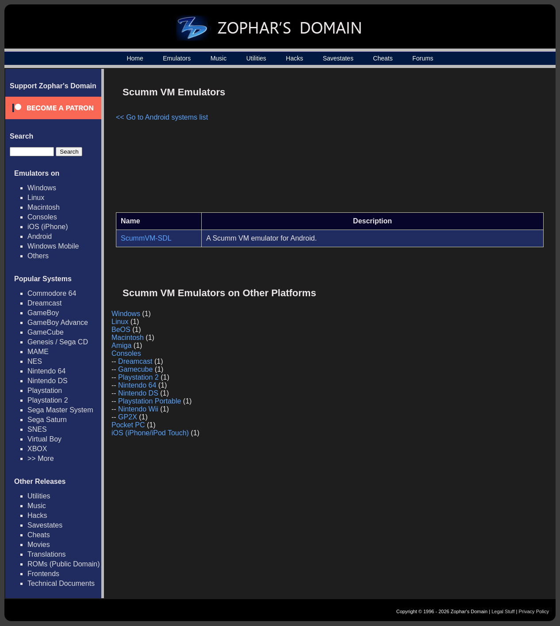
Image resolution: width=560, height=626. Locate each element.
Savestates (338, 58)
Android (39, 236)
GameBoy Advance (57, 322)
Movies (38, 544)
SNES (37, 429)
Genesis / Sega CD (57, 342)
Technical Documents (61, 583)
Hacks (294, 58)
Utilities (256, 58)
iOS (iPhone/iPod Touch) (150, 433)
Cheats (382, 58)
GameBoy (43, 313)
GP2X (127, 417)
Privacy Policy (534, 611)
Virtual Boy (44, 439)
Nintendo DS (47, 381)
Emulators (177, 58)
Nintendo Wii (138, 409)
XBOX (37, 449)
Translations (46, 554)
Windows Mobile (53, 246)
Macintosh (43, 207)
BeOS (120, 329)
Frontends (43, 573)
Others (38, 256)
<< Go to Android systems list (162, 117)
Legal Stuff (502, 611)
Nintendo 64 (46, 371)
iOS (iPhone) (47, 226)
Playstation (44, 390)
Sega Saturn (47, 419)
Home (135, 58)
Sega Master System (60, 410)
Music (219, 58)
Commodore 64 (51, 293)
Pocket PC (128, 425)
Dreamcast (44, 303)
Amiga (121, 345)
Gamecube (135, 369)
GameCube (45, 332)
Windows (41, 188)
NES (34, 361)
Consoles (42, 217)
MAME (38, 351)
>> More (40, 458)
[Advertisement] (468, 144)
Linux (35, 197)
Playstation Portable (149, 401)
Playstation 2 (47, 400)
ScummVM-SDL (146, 238)
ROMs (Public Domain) (63, 564)
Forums (422, 58)
